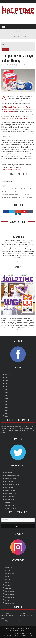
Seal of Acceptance (26, 194)
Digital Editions (9, 567)
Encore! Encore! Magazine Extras (13, 475)
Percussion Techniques (11, 499)
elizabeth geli (5, 188)
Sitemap (30, 635)
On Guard (7, 502)
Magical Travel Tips (10, 490)
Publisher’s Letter (9, 573)
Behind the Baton (9, 591)
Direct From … (8, 588)
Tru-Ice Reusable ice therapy (27, 188)
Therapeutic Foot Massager (13, 107)
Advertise (9, 633)
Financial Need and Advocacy (12, 484)
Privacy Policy (8, 635)
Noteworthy (8, 576)
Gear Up (5, 49)
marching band (18, 185)
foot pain (17, 188)
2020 (6, 416)
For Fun (7, 600)
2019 (6, 413)
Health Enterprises (7, 111)
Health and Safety (9, 594)
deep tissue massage (27, 197)
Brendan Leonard (6, 197)
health (11, 188)
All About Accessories (10, 493)
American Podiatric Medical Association (14, 118)
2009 (6, 383)
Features (7, 570)
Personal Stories (9, 487)
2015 (6, 401)
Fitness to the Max (9, 597)
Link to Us (28, 633)
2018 (6, 410)
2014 (6, 398)
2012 (6, 392)
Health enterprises (16, 197)
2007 (6, 377)
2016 (6, 404)
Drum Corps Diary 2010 (11, 508)
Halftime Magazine (28, 185)
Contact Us (10, 619)
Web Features (8, 472)
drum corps (10, 185)
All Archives (8, 374)
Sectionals (7, 579)
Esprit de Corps (9, 481)
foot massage (17, 191)
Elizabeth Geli (22, 65)
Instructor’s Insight (10, 505)
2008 (6, 380)
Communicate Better (10, 478)
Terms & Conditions (20, 635)
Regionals (7, 585)
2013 (6, 395)
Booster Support (9, 603)
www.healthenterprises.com (10, 169)
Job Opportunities (18, 633)
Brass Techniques (9, 496)
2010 (6, 386)
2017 (6, 407)
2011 (6, 389)
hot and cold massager (7, 191)
